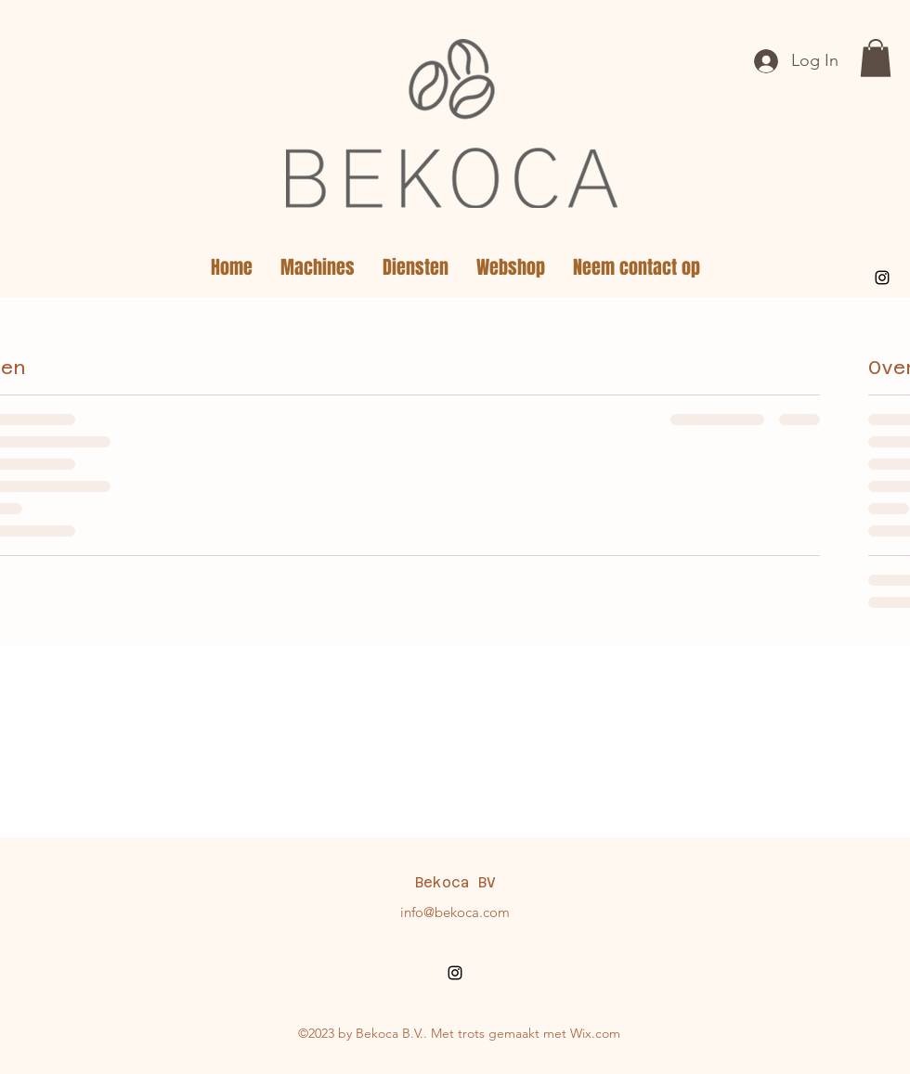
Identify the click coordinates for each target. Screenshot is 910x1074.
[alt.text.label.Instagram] (882, 277)
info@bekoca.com (455, 912)
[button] (875, 58)
